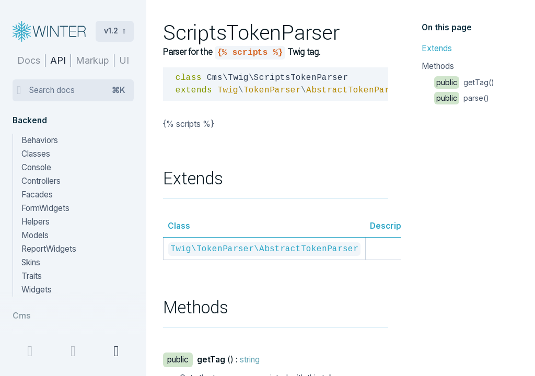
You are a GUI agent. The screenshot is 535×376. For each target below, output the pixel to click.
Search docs (77, 90)
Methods (438, 66)
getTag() (464, 82)
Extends (437, 48)
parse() (461, 97)
